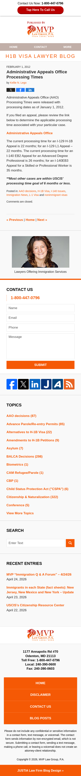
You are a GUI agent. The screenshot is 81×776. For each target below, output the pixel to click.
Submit (40, 365)
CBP (12, 481)
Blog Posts (40, 718)
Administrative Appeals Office (30, 133)
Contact (40, 46)
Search (70, 543)
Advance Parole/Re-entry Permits (36, 424)
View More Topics (20, 513)
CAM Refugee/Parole (25, 473)
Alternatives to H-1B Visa (29, 432)
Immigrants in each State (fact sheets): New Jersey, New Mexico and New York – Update (40, 590)
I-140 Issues (58, 191)
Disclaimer (40, 695)
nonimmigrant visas (56, 194)
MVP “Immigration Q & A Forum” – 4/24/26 (39, 574)
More (68, 46)
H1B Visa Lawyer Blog (40, 29)
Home (13, 46)
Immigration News (17, 194)
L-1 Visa (34, 194)
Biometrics (17, 464)
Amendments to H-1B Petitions (33, 440)
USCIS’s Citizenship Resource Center (35, 605)
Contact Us (40, 706)
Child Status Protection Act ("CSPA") (37, 489)
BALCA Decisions (25, 456)
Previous (15, 220)
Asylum (15, 448)
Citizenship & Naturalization (32, 497)
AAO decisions (27, 191)
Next (42, 220)
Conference (18, 505)
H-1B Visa (43, 191)
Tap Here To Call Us (40, 9)
